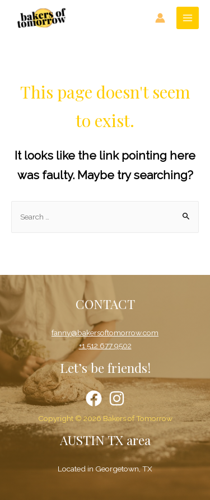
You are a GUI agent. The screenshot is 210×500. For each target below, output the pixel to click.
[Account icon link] (160, 18)
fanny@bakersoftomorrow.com (105, 332)
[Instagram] (117, 398)
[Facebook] (94, 398)
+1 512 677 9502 (105, 345)
